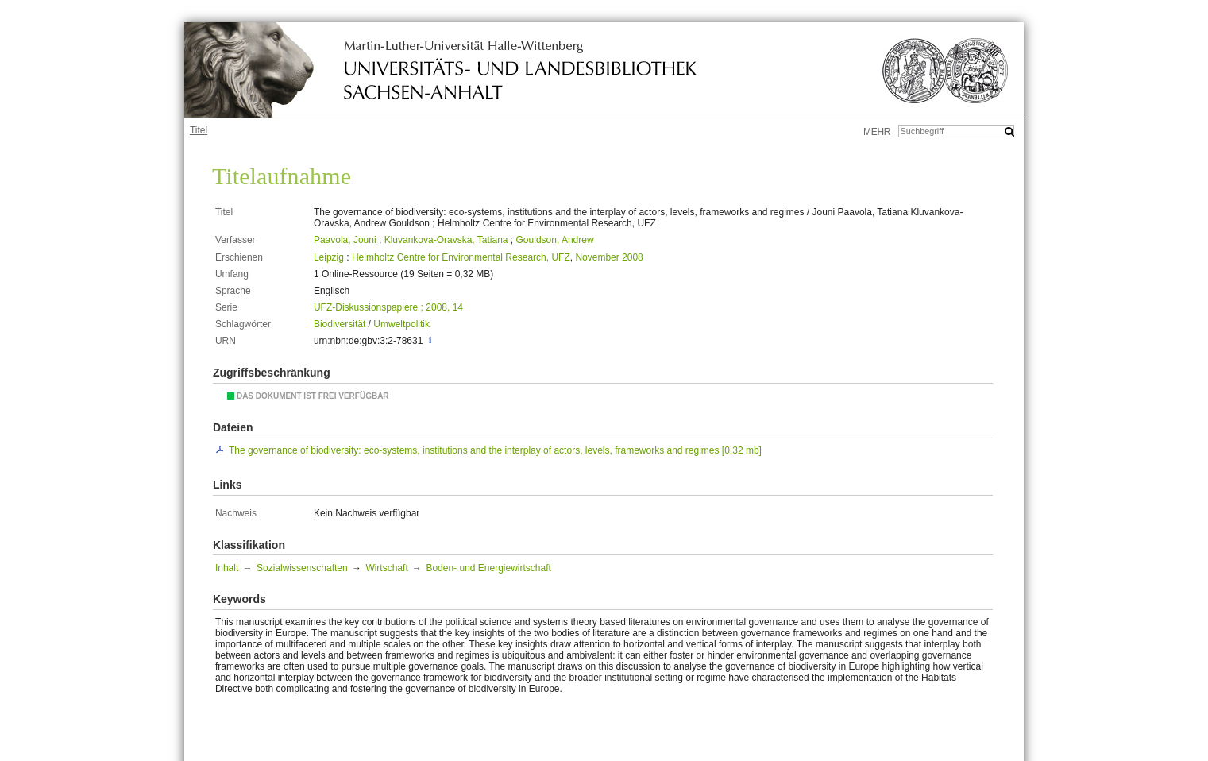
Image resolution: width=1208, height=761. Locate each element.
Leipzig (329, 257)
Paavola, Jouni (345, 239)
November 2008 (609, 257)
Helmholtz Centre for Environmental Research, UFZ (461, 257)
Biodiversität (339, 324)
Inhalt (226, 568)
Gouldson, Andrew (555, 239)
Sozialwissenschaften (302, 568)
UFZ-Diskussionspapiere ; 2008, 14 (388, 307)
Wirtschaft (386, 568)
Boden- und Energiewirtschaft (488, 568)
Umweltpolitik (401, 324)
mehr (876, 131)
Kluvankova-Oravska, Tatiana (446, 239)
